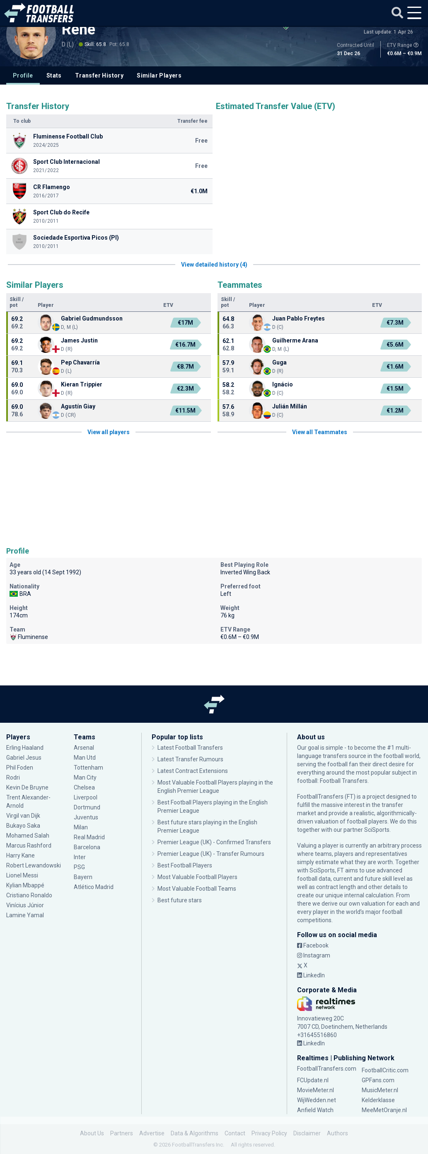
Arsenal (84, 747)
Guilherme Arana (295, 340)
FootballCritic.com (385, 1070)
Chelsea (84, 787)
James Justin (79, 340)
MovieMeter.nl (315, 1090)
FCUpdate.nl (313, 1080)
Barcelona (87, 847)
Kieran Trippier (81, 384)
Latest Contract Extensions (192, 771)
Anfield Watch (315, 1110)
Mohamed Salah (27, 835)
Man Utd (85, 757)
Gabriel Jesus (23, 757)
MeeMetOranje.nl (384, 1110)
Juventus (86, 817)
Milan (81, 827)
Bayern (83, 877)
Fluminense (29, 637)
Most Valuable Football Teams (196, 888)
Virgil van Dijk (23, 815)
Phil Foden (19, 767)
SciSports (376, 829)
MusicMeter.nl (380, 1090)
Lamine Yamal (25, 915)
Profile (23, 75)
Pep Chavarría (80, 362)
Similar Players (159, 75)
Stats (54, 75)
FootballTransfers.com (326, 1068)
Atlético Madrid (94, 887)
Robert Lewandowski (33, 865)
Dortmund (87, 807)
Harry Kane (20, 855)
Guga (279, 362)
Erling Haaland (25, 747)
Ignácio (282, 384)
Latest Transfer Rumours (190, 759)
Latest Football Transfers (190, 747)
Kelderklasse (378, 1100)
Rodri (13, 777)
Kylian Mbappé (25, 885)
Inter (80, 857)
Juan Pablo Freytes (298, 318)
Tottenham (88, 767)
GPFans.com (378, 1080)
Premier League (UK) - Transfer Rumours (210, 853)
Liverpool (85, 797)
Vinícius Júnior (25, 905)
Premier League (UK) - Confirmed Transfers (214, 842)
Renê (78, 29)
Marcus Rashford (28, 845)
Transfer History (99, 75)
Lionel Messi (22, 875)
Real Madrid (89, 837)
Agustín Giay (78, 406)
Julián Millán (289, 406)
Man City (85, 777)
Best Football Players (184, 865)
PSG (79, 867)
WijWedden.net (316, 1100)
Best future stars (179, 900)
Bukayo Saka (23, 825)
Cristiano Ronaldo (29, 895)
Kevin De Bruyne (27, 787)
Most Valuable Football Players (197, 877)
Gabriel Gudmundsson (92, 318)
